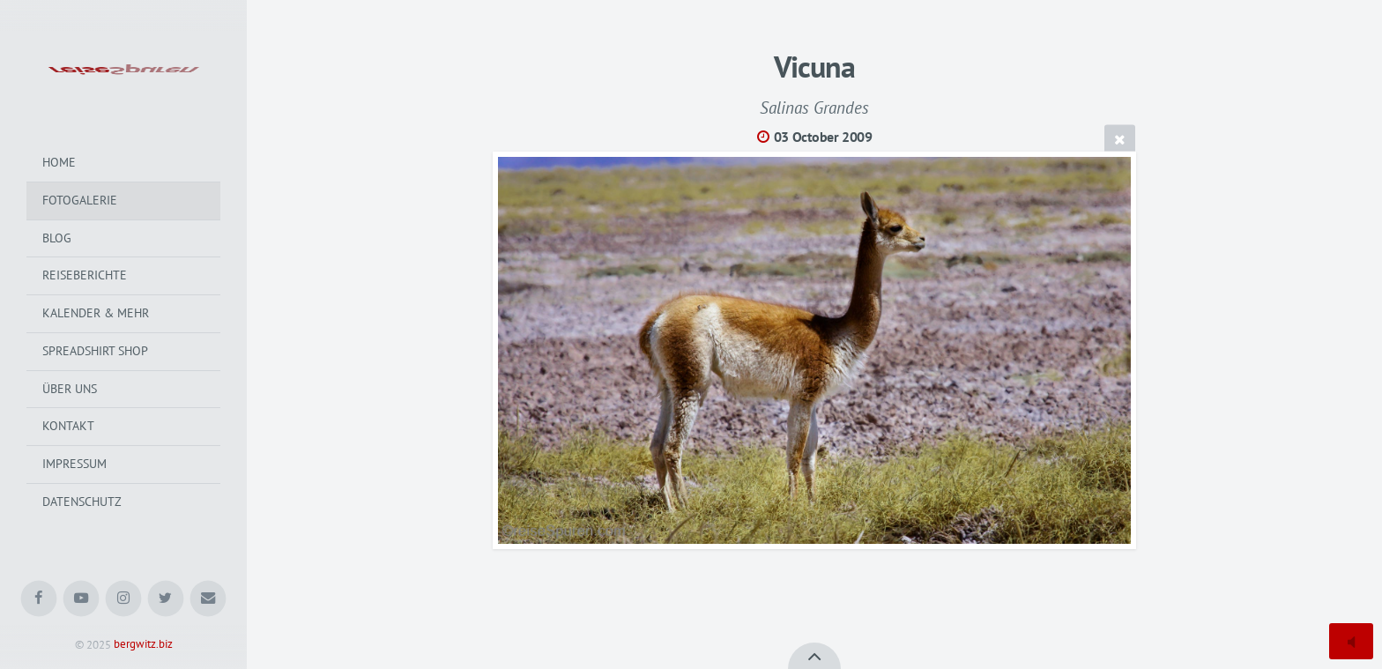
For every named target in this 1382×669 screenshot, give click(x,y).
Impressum (74, 464)
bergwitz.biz (143, 644)
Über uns (69, 389)
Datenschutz (82, 501)
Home (59, 162)
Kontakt (68, 426)
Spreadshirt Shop (95, 351)
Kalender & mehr (95, 313)
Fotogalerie (79, 200)
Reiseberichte (84, 275)
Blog (56, 238)
